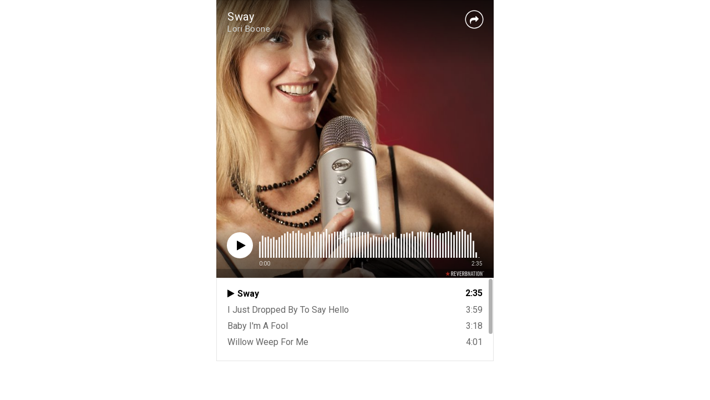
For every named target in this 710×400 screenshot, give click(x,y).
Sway (240, 16)
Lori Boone (248, 29)
